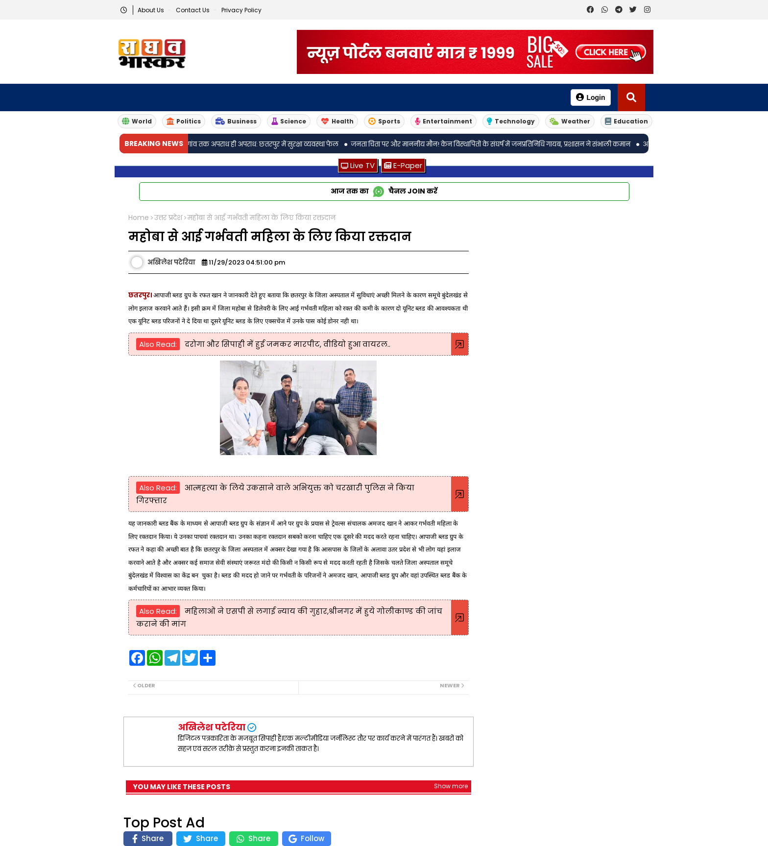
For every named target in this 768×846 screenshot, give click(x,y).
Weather (570, 121)
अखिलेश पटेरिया (211, 727)
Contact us (193, 10)
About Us (152, 10)
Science (288, 121)
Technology (511, 121)
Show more (451, 786)
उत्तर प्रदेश (168, 217)
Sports (384, 121)
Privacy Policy (241, 10)
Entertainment (443, 121)
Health (337, 121)
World (137, 121)
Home (138, 217)
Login (590, 97)
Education (626, 121)
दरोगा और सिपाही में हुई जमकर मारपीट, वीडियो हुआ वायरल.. (287, 344)
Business (236, 121)
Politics (184, 121)
